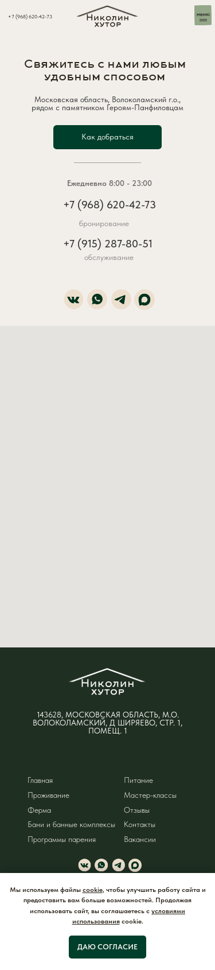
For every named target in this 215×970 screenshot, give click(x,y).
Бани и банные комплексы (71, 824)
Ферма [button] (39, 810)
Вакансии (140, 839)
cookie (93, 890)
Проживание (48, 795)
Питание (138, 780)
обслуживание (109, 257)
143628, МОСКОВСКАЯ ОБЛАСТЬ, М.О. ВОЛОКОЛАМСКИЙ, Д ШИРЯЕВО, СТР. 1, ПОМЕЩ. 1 (107, 723)
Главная (40, 780)
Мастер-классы (150, 795)
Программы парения (62, 839)
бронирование (104, 223)
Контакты (139, 824)
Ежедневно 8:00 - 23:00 (109, 183)
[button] (107, 137)
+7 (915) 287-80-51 (108, 243)
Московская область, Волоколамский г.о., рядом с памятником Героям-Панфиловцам (107, 103)
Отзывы (137, 810)
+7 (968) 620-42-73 (30, 16)
